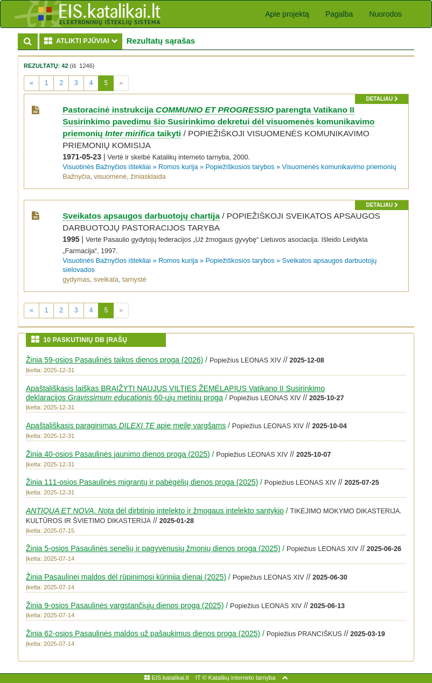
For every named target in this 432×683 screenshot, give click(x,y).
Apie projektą (287, 14)
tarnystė (134, 279)
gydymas (75, 279)
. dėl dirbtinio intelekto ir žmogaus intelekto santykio (155, 510)
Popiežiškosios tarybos (239, 167)
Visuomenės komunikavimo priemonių (339, 167)
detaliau (382, 99)
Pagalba (339, 14)
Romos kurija (178, 167)
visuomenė (110, 176)
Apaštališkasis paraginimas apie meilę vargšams (126, 425)
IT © (201, 677)
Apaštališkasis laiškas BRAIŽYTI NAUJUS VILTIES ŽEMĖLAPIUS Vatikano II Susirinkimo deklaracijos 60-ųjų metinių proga (175, 393)
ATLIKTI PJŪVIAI (83, 41)
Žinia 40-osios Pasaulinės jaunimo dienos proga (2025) (118, 454)
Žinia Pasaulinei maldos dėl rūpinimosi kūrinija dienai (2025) (126, 577)
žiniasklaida (147, 176)
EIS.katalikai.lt (166, 677)
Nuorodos (385, 14)
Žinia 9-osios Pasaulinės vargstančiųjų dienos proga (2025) (125, 605)
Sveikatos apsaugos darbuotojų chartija (141, 215)
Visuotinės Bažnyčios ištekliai (106, 167)
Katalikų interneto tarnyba (242, 677)
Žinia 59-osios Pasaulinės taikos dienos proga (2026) (114, 360)
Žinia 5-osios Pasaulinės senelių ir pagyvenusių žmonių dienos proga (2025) (153, 548)
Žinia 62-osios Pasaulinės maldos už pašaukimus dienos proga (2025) (143, 633)
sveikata (106, 279)
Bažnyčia (76, 176)
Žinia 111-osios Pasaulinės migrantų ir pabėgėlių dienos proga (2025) (142, 482)
